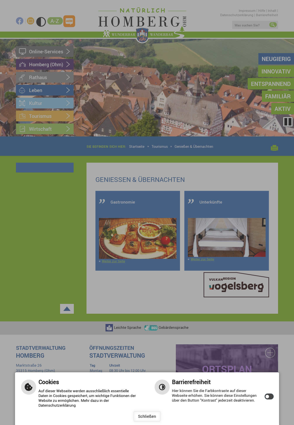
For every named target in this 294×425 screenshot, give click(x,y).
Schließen (147, 416)
